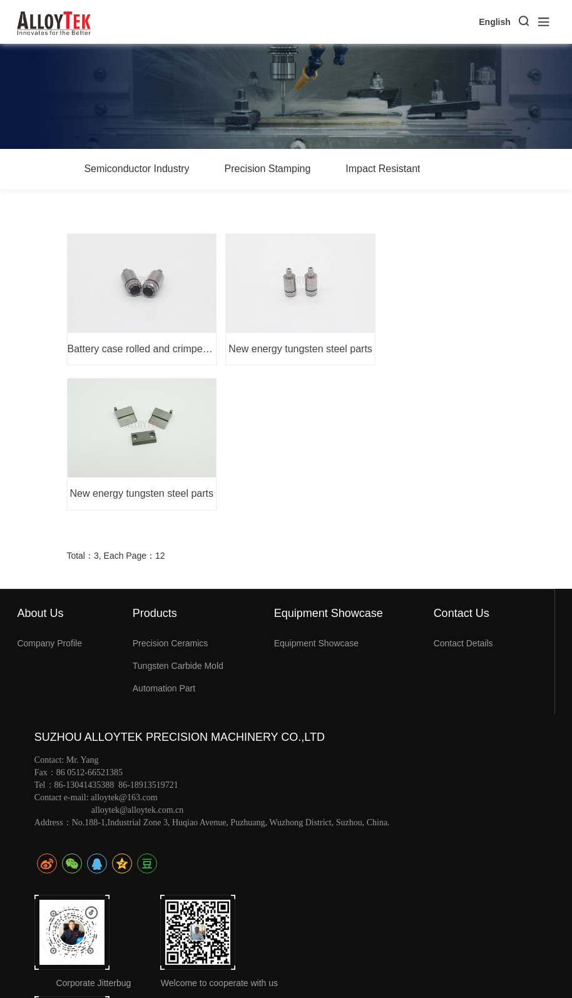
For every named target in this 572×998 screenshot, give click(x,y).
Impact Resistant (382, 168)
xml (548, 966)
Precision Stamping (267, 168)
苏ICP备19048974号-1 (403, 964)
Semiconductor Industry (136, 168)
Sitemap (518, 966)
